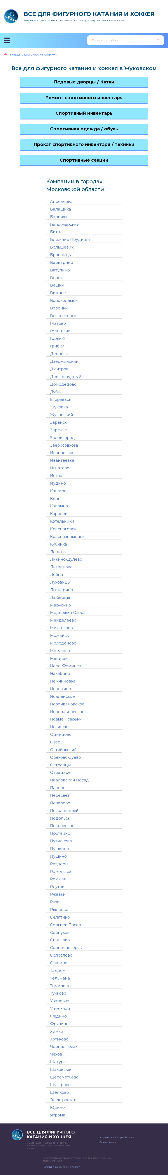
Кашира (58, 491)
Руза (55, 902)
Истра (56, 475)
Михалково (61, 628)
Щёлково (59, 1092)
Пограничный (64, 810)
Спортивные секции (84, 160)
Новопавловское (67, 711)
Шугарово (60, 1084)
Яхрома (57, 1115)
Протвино (60, 833)
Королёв (58, 513)
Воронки (59, 308)
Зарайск (58, 422)
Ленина (58, 551)
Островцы (60, 765)
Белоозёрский (64, 224)
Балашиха (60, 209)
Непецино (60, 688)
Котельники (62, 521)
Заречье (58, 430)
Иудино (58, 483)
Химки (56, 1031)
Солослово (61, 955)
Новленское (62, 696)
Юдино (57, 1107)
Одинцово (61, 734)
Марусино (60, 605)
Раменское (61, 871)
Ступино (58, 963)
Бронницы (61, 254)
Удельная (60, 1008)
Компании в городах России (117, 1137)
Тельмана (60, 978)
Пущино (58, 856)
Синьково (60, 940)
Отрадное (60, 772)
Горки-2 (58, 338)
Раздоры (59, 864)
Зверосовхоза (64, 445)
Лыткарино (61, 590)
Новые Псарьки (66, 719)
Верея (56, 277)
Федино (58, 1016)
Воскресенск (63, 315)
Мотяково (60, 650)
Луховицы (60, 582)
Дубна (56, 391)
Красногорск (63, 529)
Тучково (58, 993)
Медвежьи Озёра (68, 612)
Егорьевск (60, 399)
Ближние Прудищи (70, 239)
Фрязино (59, 1023)
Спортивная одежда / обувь (84, 128)
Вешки (57, 285)
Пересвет (60, 795)
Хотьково (59, 1039)
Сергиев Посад (65, 925)
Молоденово (63, 643)
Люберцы (60, 597)
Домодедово (63, 384)
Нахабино (60, 673)
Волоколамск (63, 300)
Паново (57, 787)
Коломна (59, 506)
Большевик (62, 247)
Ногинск (58, 726)
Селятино (60, 917)
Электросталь (64, 1099)
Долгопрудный (65, 376)
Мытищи (59, 658)
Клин (55, 498)
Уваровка (59, 1001)
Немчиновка (63, 681)
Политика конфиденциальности (61, 1166)
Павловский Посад (69, 780)
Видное (58, 292)
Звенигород (62, 437)
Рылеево (59, 909)
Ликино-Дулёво (66, 559)
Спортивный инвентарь (84, 113)
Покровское (62, 825)
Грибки (57, 346)
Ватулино (60, 270)
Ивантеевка (62, 460)
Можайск (59, 635)
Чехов (56, 1054)
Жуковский (61, 414)
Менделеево (63, 620)
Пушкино (59, 848)
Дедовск (59, 353)
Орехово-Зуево (65, 757)
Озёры (56, 742)
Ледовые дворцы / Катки (84, 82)
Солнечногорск (66, 947)
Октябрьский (63, 749)
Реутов (57, 886)
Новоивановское (67, 704)
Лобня (56, 574)
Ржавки (58, 894)
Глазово (58, 323)
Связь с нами (108, 1142)
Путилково (61, 841)
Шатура (58, 1061)
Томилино (60, 985)
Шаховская (61, 1069)
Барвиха (58, 216)
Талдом (58, 970)
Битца (56, 232)
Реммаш (59, 879)
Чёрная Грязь (63, 1046)
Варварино (61, 262)
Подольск (60, 818)
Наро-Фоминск (65, 666)
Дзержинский (64, 361)
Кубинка (58, 544)
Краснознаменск (67, 536)
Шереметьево (64, 1077)
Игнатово (59, 468)
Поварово (60, 803)
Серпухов (60, 932)
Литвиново (61, 567)
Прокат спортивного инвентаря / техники (84, 144)
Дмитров (59, 369)
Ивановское (62, 452)
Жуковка (59, 407)
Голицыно (60, 331)
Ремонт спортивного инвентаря (84, 97)
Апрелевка (61, 201)
